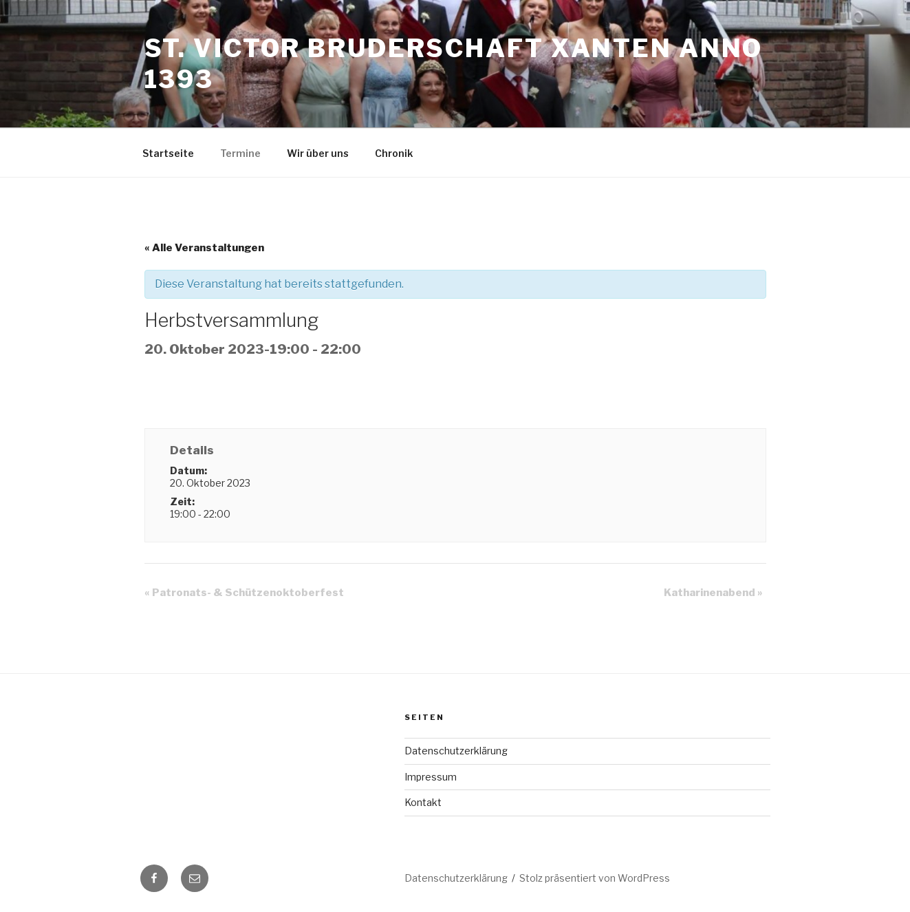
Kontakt (423, 802)
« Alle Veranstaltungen (204, 248)
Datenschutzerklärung (456, 750)
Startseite (168, 153)
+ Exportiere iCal (402, 398)
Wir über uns (318, 153)
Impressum (430, 777)
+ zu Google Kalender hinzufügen (242, 398)
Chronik (394, 153)
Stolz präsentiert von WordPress (594, 878)
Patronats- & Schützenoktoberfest (244, 592)
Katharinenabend (713, 592)
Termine (240, 153)
